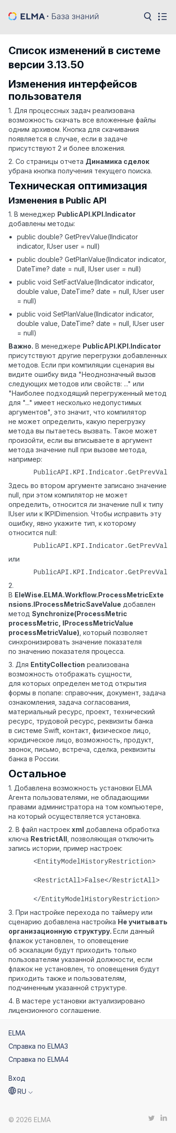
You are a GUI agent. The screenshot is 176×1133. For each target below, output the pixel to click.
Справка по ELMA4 (38, 1059)
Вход (16, 1078)
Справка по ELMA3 (38, 1046)
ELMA (16, 1033)
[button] (20, 1091)
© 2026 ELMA (29, 1120)
